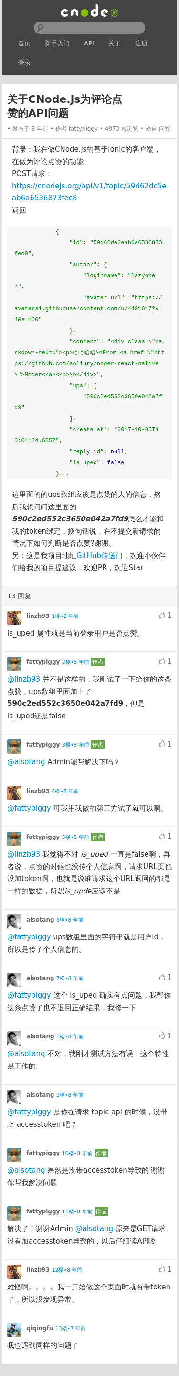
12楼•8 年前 (67, 1270)
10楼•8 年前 (77, 1153)
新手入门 (57, 43)
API (89, 43)
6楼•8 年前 (70, 920)
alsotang (40, 919)
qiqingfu (39, 1328)
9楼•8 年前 (70, 1095)
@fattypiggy (29, 808)
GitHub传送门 (99, 555)
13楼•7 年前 (70, 1328)
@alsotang (26, 762)
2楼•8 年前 (75, 662)
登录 (24, 62)
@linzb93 (23, 679)
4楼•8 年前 (65, 791)
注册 (141, 43)
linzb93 (38, 616)
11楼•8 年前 (77, 1212)
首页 (24, 43)
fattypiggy (83, 128)
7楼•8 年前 (70, 978)
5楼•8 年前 (75, 837)
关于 (114, 43)
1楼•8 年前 (65, 616)
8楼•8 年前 (70, 1037)
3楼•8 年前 (75, 745)
